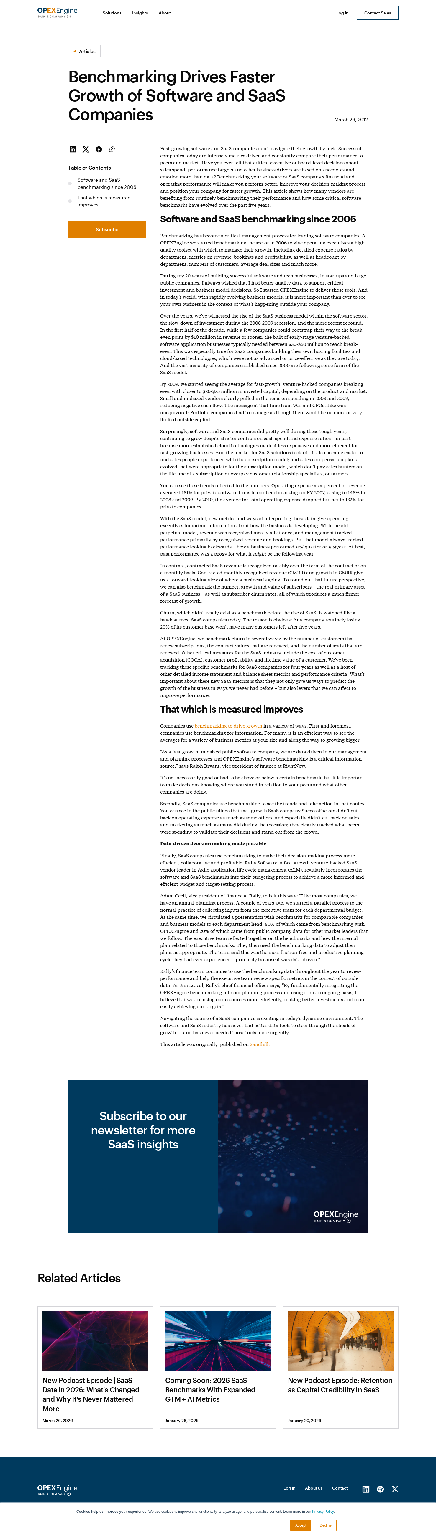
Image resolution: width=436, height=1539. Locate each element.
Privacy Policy (323, 1512)
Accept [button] (300, 1525)
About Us (314, 1487)
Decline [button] (326, 1525)
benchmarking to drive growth (228, 725)
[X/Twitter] (395, 1489)
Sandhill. (260, 1043)
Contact (340, 1487)
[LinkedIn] (366, 1489)
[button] (112, 13)
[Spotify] (380, 1489)
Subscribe (107, 229)
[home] (57, 13)
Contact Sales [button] (377, 12)
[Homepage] (57, 1490)
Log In (289, 1487)
